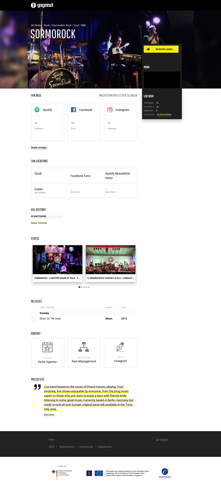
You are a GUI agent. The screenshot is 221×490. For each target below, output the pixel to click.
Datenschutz (67, 446)
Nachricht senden (164, 49)
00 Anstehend (39, 216)
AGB (51, 446)
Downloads (105, 446)
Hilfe (52, 439)
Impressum (86, 446)
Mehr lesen (49, 414)
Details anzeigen (39, 147)
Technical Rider (164, 114)
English (164, 439)
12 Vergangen (55, 216)
